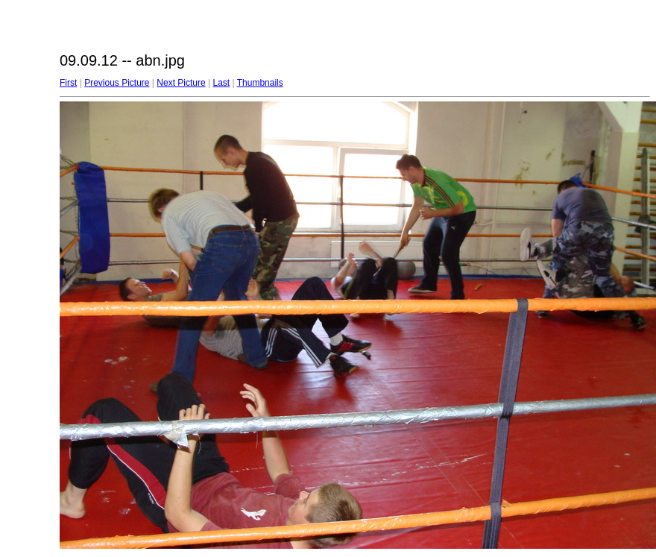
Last (221, 83)
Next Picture (181, 83)
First (68, 83)
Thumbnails (260, 83)
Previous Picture (116, 83)
